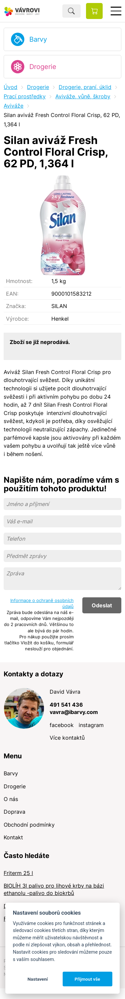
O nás (11, 799)
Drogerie (42, 67)
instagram (91, 725)
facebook (62, 725)
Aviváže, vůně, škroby (82, 96)
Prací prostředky (25, 96)
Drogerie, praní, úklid (85, 87)
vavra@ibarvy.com (74, 712)
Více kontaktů (67, 737)
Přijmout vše (87, 979)
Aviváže (13, 105)
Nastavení (37, 979)
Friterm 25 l (18, 873)
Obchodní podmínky (29, 824)
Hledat (71, 11)
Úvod (10, 87)
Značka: (16, 306)
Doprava (14, 811)
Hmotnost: (19, 281)
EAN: (12, 293)
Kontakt (13, 837)
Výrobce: (17, 318)
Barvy (38, 39)
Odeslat (102, 605)
